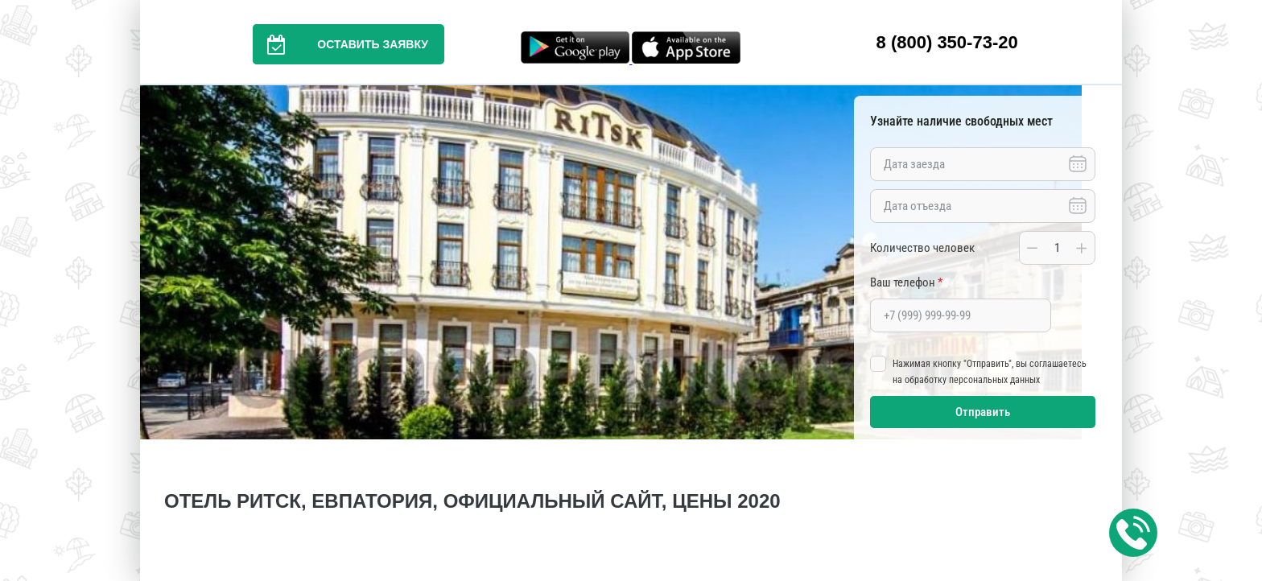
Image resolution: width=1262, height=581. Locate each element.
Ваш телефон (906, 282)
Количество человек (922, 248)
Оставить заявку (340, 44)
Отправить (982, 412)
